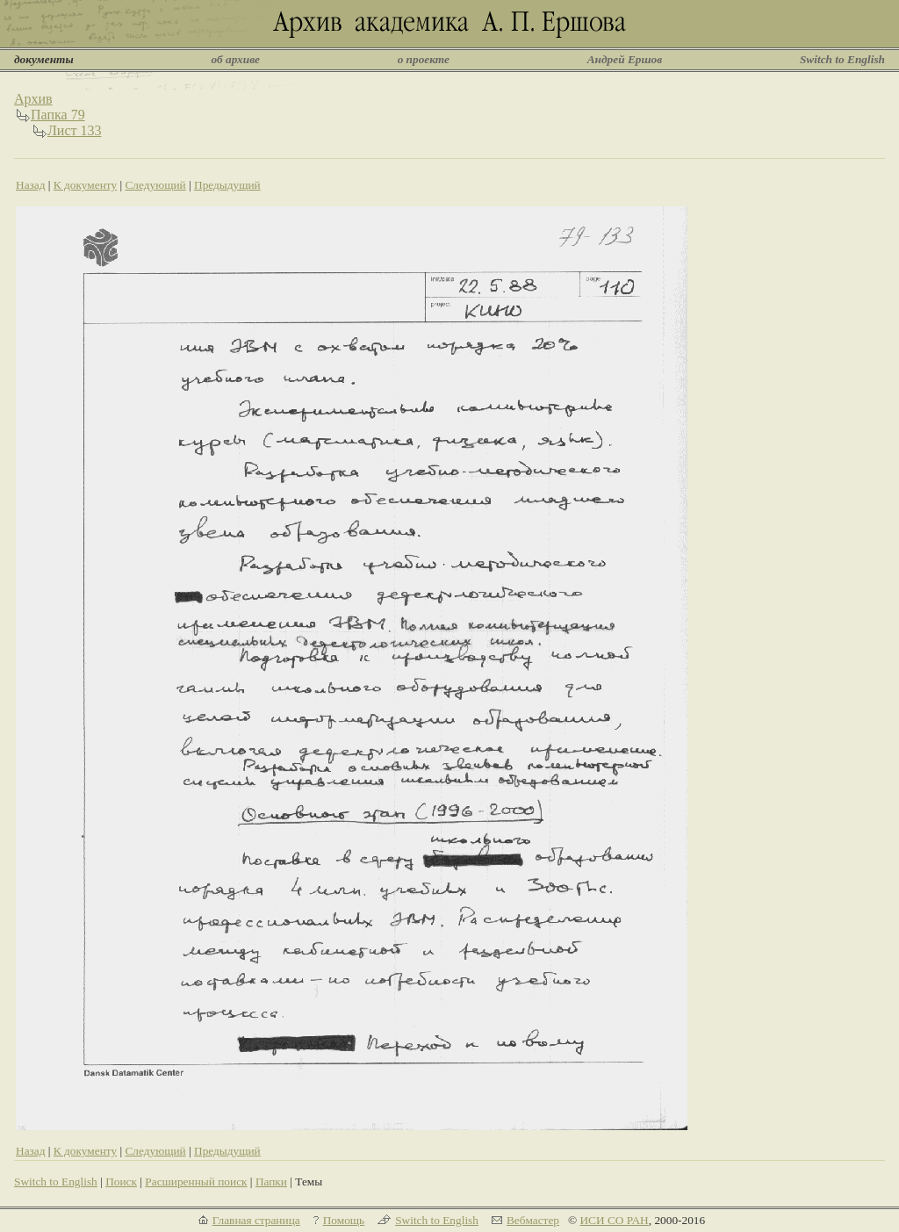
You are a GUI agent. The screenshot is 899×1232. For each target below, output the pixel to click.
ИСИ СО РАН (613, 1220)
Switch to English (842, 59)
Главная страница (256, 1220)
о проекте (424, 59)
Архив (33, 98)
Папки (271, 1181)
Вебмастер (533, 1220)
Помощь (343, 1220)
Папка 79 (58, 114)
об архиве (235, 59)
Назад (31, 184)
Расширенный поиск (196, 1181)
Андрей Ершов (625, 59)
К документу (85, 184)
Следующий (155, 184)
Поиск (121, 1181)
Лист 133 (74, 130)
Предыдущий (227, 184)
